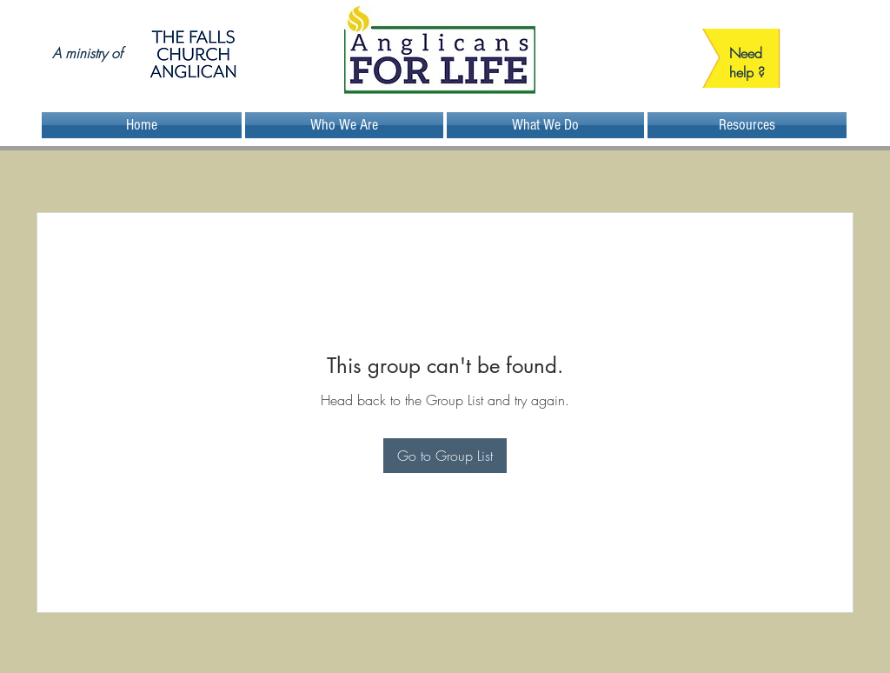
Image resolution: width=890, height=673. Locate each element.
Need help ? (747, 62)
